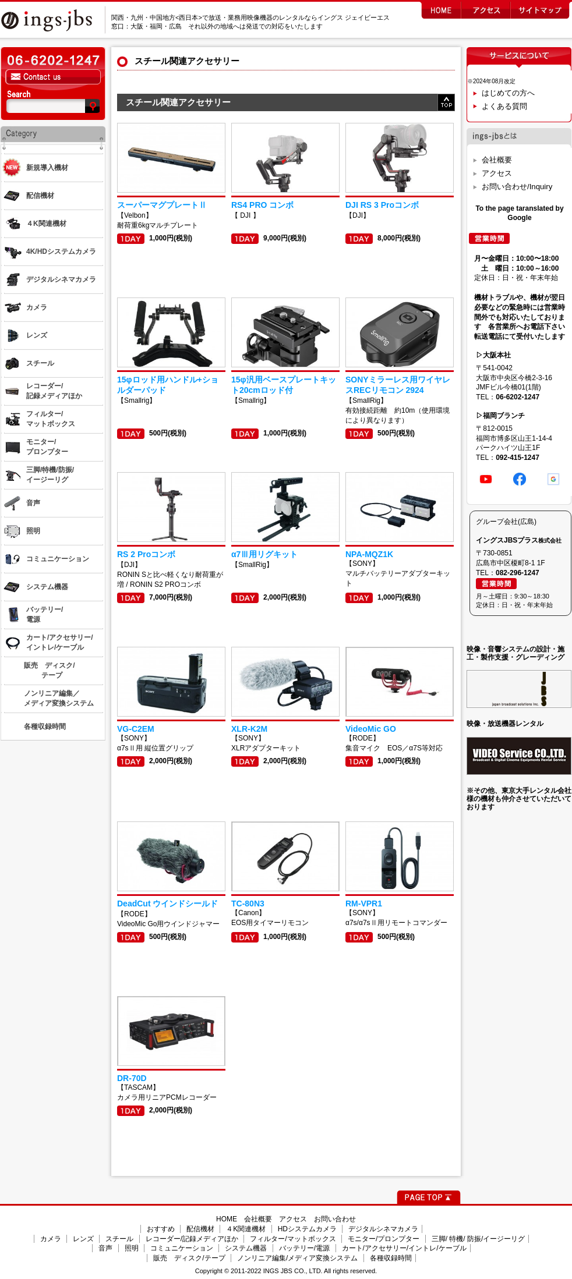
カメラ (50, 1239)
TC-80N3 (247, 903)
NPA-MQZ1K (369, 554)
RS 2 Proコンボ (146, 554)
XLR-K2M (249, 729)
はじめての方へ (508, 92)
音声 (105, 1248)
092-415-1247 (517, 458)
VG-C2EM (135, 729)
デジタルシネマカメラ (383, 1229)
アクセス (497, 173)
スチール (119, 1239)
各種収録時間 (391, 1258)
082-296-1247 (517, 573)
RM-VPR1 (363, 903)
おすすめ (161, 1229)
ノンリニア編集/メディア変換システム (297, 1258)
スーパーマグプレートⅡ (162, 205)
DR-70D (132, 1078)
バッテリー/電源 (304, 1248)
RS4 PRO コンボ (262, 205)
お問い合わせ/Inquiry (517, 186)
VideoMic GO (370, 729)
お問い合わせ (335, 1219)
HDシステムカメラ (307, 1229)
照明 (132, 1248)
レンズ (83, 1239)
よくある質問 (504, 106)
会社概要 (497, 159)
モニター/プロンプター (383, 1239)
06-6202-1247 (517, 397)
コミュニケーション (181, 1248)
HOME (226, 1219)
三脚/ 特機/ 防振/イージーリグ (478, 1239)
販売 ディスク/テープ (189, 1258)
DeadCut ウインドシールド (167, 903)
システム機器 (246, 1248)
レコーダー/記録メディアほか (192, 1239)
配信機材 (200, 1229)
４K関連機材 (246, 1229)
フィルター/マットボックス (293, 1239)
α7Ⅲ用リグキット (264, 554)
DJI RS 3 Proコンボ (382, 205)
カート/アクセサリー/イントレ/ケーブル (404, 1248)
